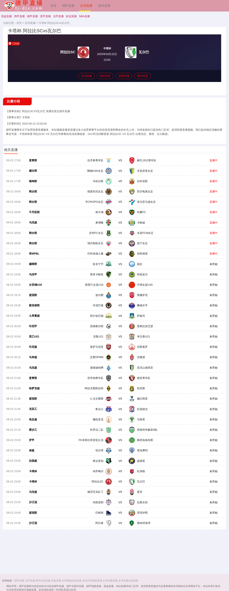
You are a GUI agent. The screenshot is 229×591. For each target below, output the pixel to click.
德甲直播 (68, 5)
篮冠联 (31, 304)
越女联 (31, 173)
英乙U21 (32, 348)
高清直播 (86, 75)
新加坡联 (32, 315)
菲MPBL (32, 261)
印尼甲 (31, 337)
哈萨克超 (32, 402)
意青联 (31, 163)
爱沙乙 (31, 446)
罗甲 (30, 457)
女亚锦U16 (33, 293)
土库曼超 (32, 326)
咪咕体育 (105, 75)
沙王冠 (31, 522)
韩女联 (31, 195)
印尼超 (31, 359)
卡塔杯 (31, 489)
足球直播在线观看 (128, 580)
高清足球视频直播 (92, 580)
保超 (30, 467)
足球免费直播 (110, 580)
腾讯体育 (142, 75)
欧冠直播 (71, 16)
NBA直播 (84, 16)
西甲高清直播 (42, 580)
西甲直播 (19, 16)
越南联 (31, 271)
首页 (53, 5)
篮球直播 (104, 5)
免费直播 (124, 75)
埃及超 (31, 435)
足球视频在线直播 (71, 580)
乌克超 (31, 228)
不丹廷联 (32, 217)
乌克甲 (31, 282)
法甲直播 (58, 16)
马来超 (31, 369)
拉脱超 (31, 478)
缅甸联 (31, 184)
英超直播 (6, 16)
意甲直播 (45, 16)
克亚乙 (31, 424)
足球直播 (86, 5)
